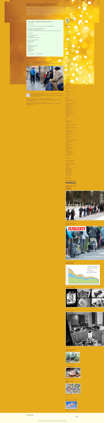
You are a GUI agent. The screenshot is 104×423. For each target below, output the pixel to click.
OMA (66, 123)
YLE (66, 156)
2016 (67, 68)
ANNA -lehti (67, 82)
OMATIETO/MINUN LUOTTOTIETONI (69, 172)
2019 (67, 38)
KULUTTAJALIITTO (69, 107)
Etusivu (44, 58)
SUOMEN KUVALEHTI (69, 134)
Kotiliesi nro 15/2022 (69, 104)
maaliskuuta (69, 63)
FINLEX (67, 90)
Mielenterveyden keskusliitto (70, 113)
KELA (67, 101)
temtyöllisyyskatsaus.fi (69, 144)
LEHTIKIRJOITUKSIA (69, 111)
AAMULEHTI (68, 79)
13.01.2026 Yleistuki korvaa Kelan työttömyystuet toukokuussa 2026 (36, 102)
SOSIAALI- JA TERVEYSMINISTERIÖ (69, 131)
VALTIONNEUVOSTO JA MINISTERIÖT (69, 155)
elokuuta (69, 55)
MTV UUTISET (68, 120)
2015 (67, 70)
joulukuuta (69, 42)
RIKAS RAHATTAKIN (41, 4)
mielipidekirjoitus (68, 116)
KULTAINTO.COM (68, 106)
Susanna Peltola (72, 18)
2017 (67, 41)
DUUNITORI (68, 83)
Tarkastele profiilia (72, 20)
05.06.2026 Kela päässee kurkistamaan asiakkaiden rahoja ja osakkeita (39, 61)
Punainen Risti (68, 126)
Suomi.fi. (67, 135)
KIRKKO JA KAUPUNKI (69, 103)
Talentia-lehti (67, 138)
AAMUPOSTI (68, 80)
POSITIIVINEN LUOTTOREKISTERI (71, 124)
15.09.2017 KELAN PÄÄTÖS (71, 48)
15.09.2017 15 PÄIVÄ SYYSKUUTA (70, 51)
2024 (67, 30)
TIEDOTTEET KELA (69, 147)
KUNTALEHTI (68, 110)
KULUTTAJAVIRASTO (69, 168)
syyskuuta (69, 47)
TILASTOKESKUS (68, 148)
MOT (66, 117)
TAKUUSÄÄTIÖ (68, 137)
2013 (67, 73)
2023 (67, 32)
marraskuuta (69, 44)
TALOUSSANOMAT (69, 141)
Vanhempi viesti (60, 58)
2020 (67, 36)
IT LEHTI (67, 97)
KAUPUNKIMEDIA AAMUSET (70, 100)
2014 (67, 71)
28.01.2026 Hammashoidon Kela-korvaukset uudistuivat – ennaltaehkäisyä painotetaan (39, 98)
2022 (67, 33)
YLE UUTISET (68, 158)
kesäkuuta (69, 58)
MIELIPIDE (67, 114)
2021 (67, 35)
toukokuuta (69, 60)
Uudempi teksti (29, 58)
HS (66, 93)
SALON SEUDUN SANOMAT (70, 127)
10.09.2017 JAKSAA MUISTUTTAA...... (70, 53)
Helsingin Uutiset (68, 91)
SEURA (67, 129)
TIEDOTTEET (68, 145)
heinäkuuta (69, 57)
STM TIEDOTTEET (69, 132)
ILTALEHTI (67, 94)
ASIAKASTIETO (68, 165)
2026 (67, 27)
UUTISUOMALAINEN (69, 151)
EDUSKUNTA (68, 85)
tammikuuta (69, 66)
